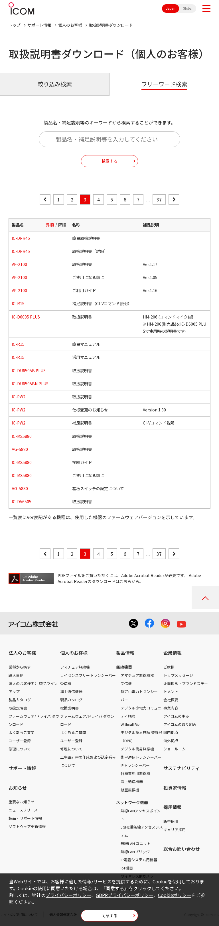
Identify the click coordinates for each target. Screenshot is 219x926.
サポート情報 (39, 25)
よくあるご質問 (22, 732)
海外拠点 (170, 740)
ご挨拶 (169, 667)
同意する (109, 915)
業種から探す (20, 667)
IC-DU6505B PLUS (29, 370)
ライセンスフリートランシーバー (88, 675)
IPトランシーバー (135, 765)
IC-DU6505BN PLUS (30, 383)
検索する (109, 161)
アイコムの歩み (176, 716)
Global (187, 9)
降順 (62, 225)
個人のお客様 (70, 25)
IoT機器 (127, 868)
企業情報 (172, 652)
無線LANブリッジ (135, 851)
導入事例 (16, 675)
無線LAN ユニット (136, 843)
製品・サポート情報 (25, 818)
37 (159, 199)
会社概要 (170, 699)
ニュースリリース (23, 810)
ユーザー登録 (20, 740)
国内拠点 (170, 732)
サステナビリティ (181, 768)
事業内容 (170, 708)
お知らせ (18, 787)
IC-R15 (18, 303)
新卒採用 (170, 821)
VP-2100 (19, 264)
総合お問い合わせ (181, 848)
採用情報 (172, 807)
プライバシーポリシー (68, 895)
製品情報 (125, 652)
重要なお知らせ (22, 801)
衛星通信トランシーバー (141, 757)
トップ (15, 25)
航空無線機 (130, 789)
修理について (20, 749)
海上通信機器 (71, 691)
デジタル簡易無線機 (137, 749)
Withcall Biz (130, 724)
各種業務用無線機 (135, 773)
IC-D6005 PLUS (26, 317)
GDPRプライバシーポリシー (124, 895)
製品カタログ (20, 699)
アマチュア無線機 (75, 667)
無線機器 (124, 667)
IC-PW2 (18, 396)
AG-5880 (20, 449)
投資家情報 (174, 787)
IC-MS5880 (22, 436)
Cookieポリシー (174, 895)
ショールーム (174, 749)
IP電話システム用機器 (139, 859)
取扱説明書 (18, 708)
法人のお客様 (22, 652)
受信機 (65, 683)
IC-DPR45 (21, 238)
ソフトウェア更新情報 (27, 826)
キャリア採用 (174, 829)
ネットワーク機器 (132, 802)
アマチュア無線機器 (137, 675)
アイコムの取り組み (179, 724)
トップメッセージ (178, 675)
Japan (170, 9)
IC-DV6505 (21, 501)
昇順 (50, 225)
